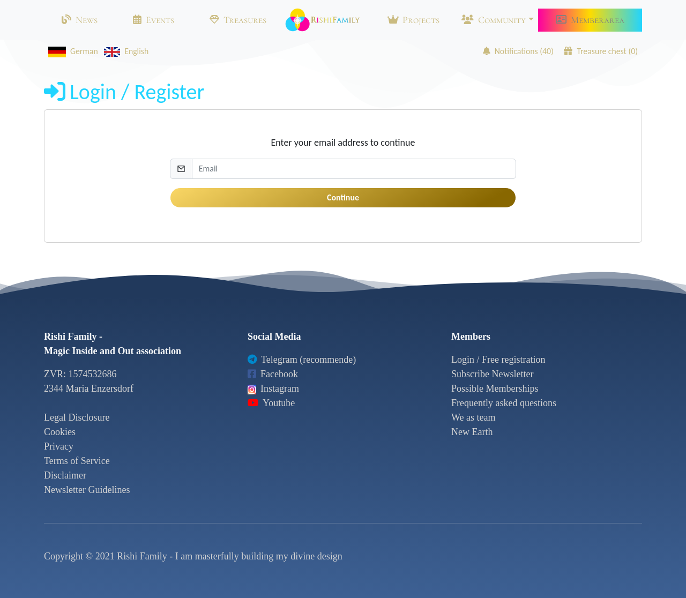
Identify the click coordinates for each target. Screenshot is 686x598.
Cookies (60, 432)
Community (493, 20)
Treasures (238, 20)
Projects (413, 20)
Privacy (58, 446)
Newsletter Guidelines (87, 489)
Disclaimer (65, 475)
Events (153, 20)
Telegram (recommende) (302, 359)
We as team (473, 417)
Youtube (271, 403)
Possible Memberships (495, 388)
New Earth (472, 432)
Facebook (273, 374)
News (80, 20)
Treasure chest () (601, 51)
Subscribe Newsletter (492, 374)
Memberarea (590, 20)
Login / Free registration (498, 359)
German (71, 51)
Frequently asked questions (503, 403)
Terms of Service (77, 460)
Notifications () (518, 51)
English (124, 51)
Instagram (273, 388)
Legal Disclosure (76, 417)
